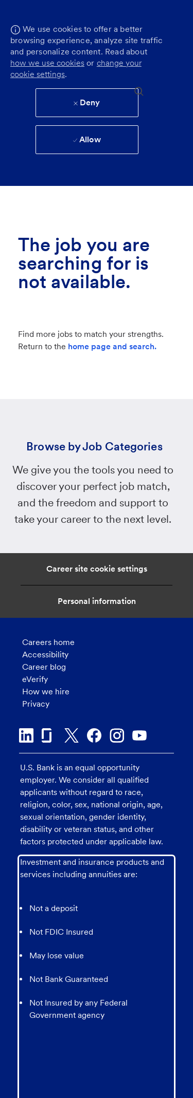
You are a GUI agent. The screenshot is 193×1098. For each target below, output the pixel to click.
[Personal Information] (96, 601)
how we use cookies (47, 63)
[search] (139, 91)
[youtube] (139, 735)
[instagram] (117, 735)
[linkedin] (26, 735)
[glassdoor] (49, 735)
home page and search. (112, 346)
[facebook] (94, 735)
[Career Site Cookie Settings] (96, 569)
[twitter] (71, 735)
